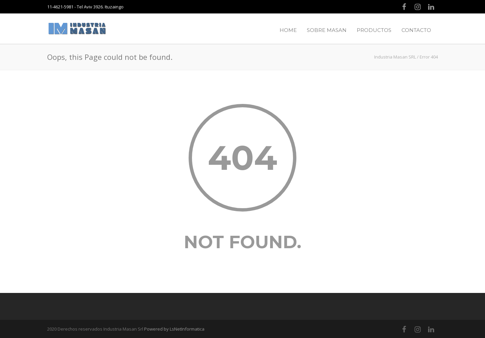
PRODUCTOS (374, 30)
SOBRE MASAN (327, 30)
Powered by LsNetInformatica (174, 329)
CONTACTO (416, 30)
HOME (288, 30)
